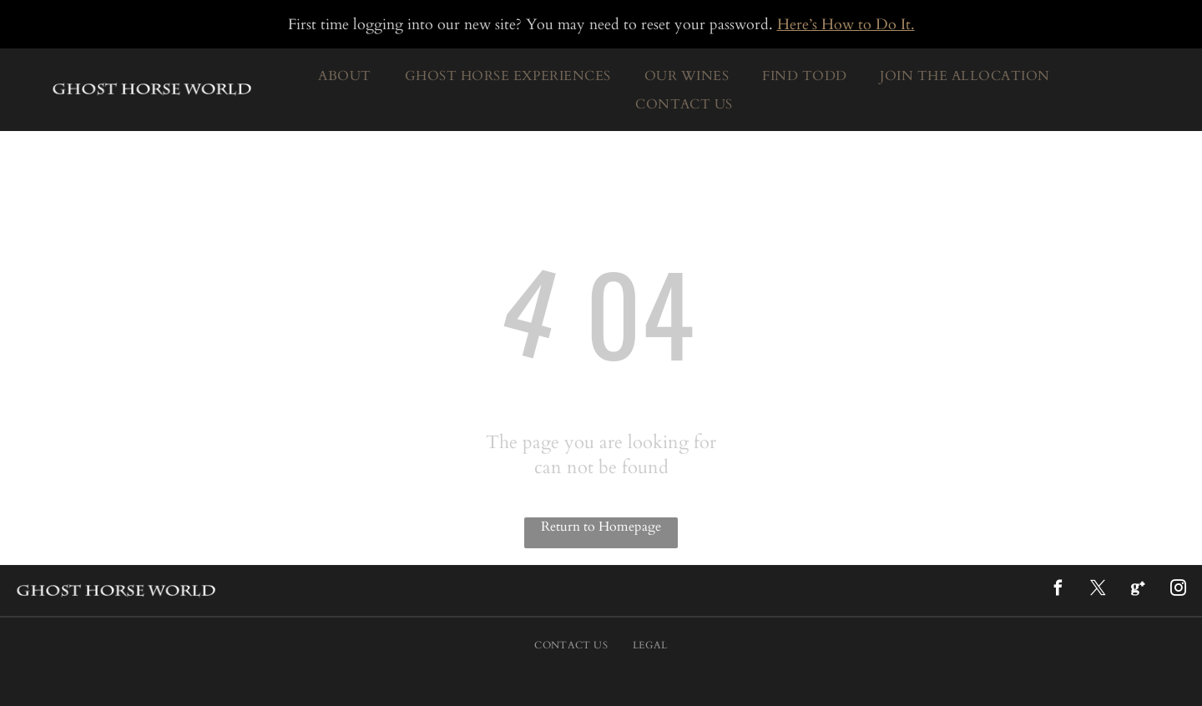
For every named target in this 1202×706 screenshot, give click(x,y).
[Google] (1137, 590)
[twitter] (1097, 590)
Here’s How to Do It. (846, 24)
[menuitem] (344, 75)
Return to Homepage (601, 526)
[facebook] (1057, 590)
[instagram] (1177, 590)
